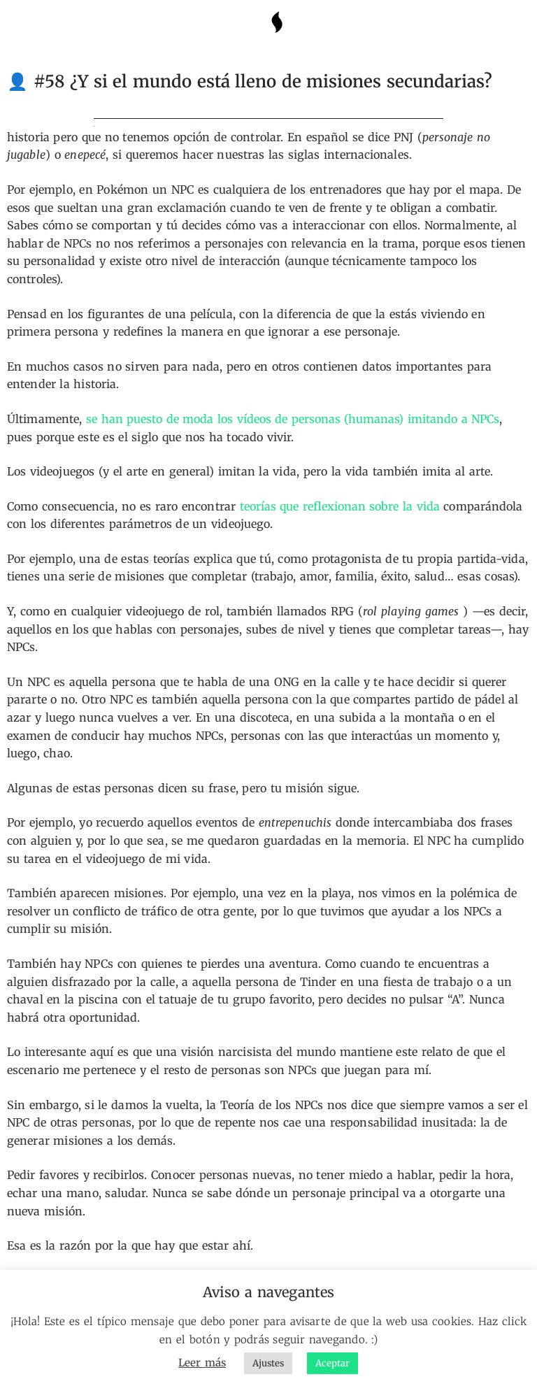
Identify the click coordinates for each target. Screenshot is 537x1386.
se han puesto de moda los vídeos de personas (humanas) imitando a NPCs (292, 419)
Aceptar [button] (332, 1363)
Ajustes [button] (268, 1363)
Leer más (202, 1362)
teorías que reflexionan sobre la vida (340, 506)
